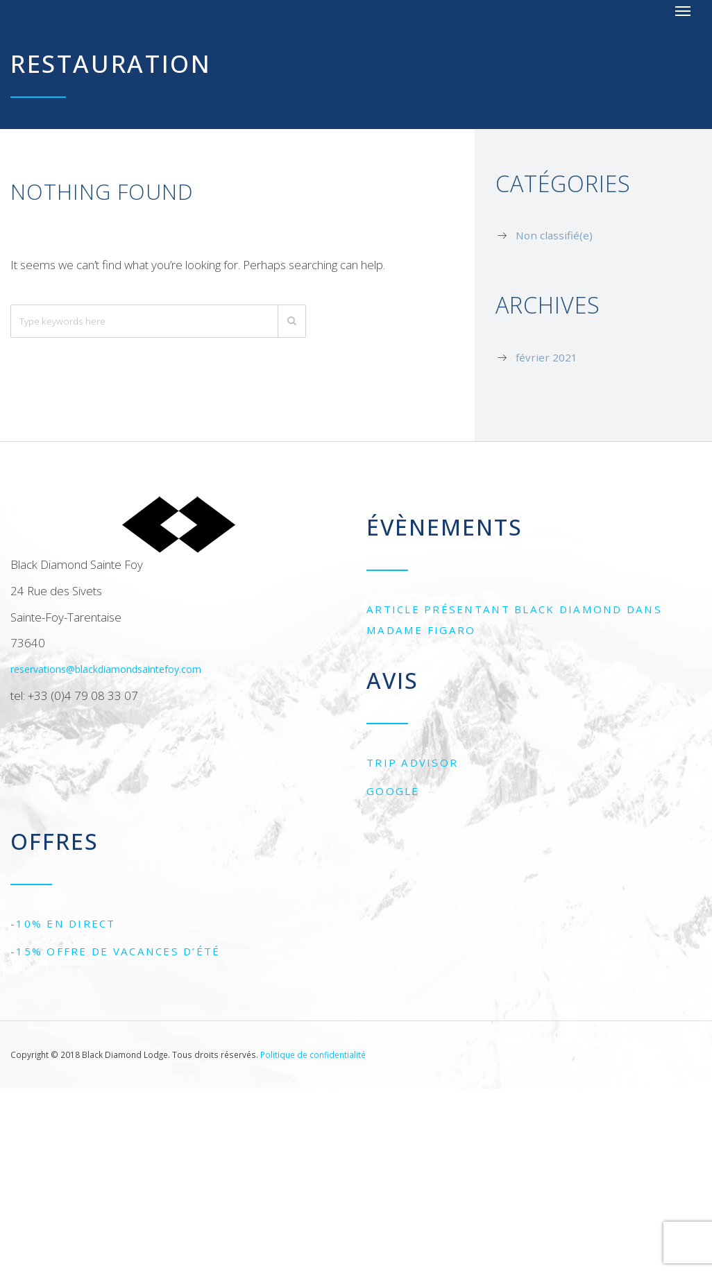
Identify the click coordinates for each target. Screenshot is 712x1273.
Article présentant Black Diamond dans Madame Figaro (514, 619)
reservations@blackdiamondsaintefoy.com (105, 669)
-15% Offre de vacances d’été (115, 951)
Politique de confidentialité (313, 1054)
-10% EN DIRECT (63, 923)
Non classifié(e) (554, 235)
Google (393, 791)
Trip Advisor (412, 762)
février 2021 (546, 357)
